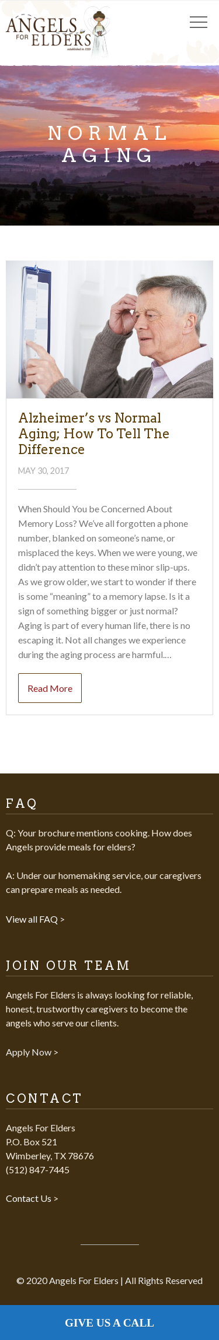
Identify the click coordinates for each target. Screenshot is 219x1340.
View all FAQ (33, 918)
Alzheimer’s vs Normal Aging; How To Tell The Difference (94, 434)
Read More (49, 688)
